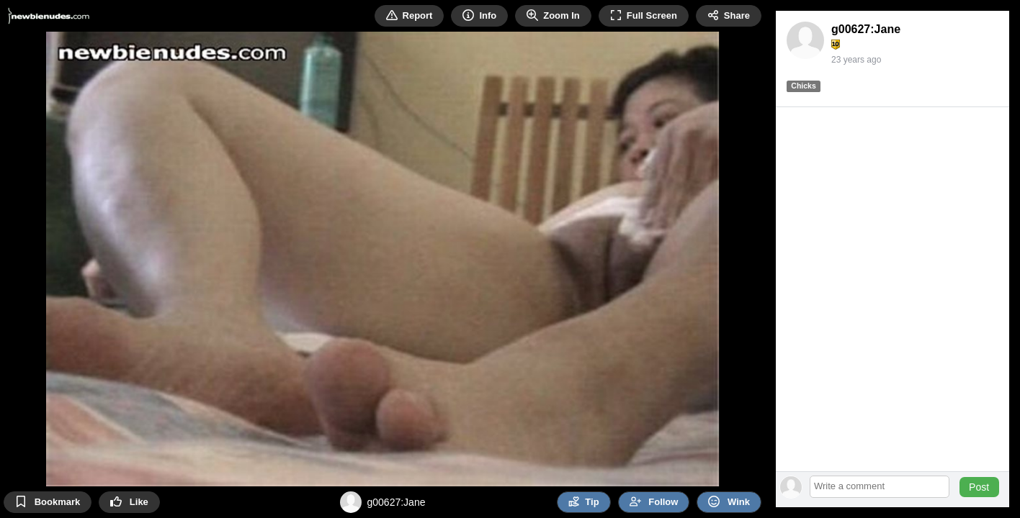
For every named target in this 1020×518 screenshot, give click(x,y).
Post (979, 487)
